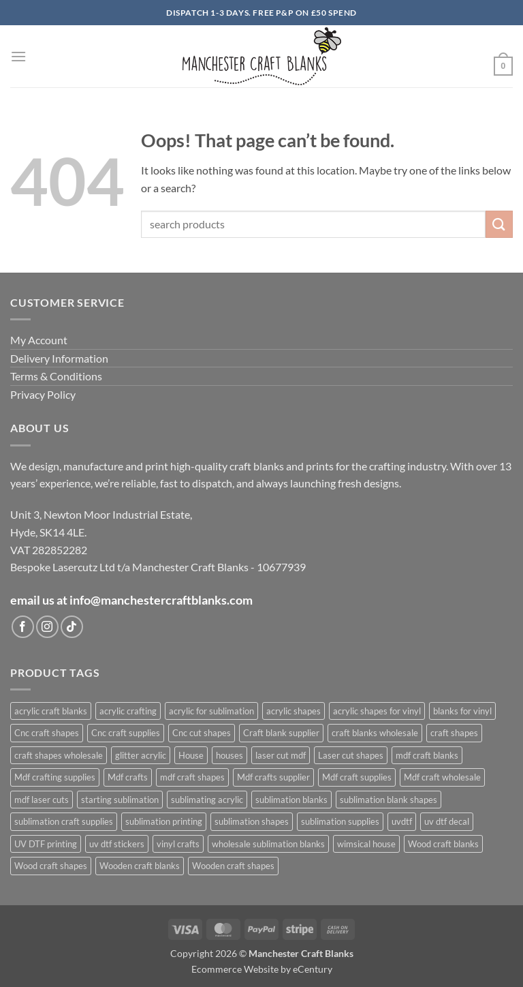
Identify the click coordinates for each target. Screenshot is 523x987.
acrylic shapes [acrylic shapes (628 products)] (293, 710)
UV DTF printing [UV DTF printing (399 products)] (45, 843)
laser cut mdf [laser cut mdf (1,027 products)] (280, 755)
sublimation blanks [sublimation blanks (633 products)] (291, 799)
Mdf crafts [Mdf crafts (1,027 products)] (128, 777)
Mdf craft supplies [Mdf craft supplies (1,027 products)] (357, 777)
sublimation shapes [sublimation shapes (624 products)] (252, 821)
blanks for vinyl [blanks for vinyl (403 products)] (462, 710)
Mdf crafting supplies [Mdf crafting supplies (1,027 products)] (54, 777)
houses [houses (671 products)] (229, 755)
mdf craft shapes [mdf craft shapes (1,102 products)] (192, 777)
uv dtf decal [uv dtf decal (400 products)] (446, 821)
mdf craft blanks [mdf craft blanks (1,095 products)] (427, 755)
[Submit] (499, 224)
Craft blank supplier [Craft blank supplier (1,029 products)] (281, 732)
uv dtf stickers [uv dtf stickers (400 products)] (116, 843)
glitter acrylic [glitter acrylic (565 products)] (140, 755)
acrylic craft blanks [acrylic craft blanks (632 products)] (50, 710)
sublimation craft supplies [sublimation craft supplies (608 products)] (63, 821)
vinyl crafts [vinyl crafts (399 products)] (178, 843)
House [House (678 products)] (191, 755)
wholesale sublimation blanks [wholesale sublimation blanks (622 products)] (268, 843)
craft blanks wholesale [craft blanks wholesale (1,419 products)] (375, 732)
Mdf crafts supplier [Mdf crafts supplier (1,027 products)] (273, 777)
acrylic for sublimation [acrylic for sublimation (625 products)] (211, 710)
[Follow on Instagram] (47, 627)
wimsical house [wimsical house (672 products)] (366, 843)
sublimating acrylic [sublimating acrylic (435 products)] (207, 799)
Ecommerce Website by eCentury (261, 969)
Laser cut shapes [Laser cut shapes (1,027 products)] (350, 755)
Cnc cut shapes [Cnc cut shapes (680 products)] (201, 732)
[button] (18, 56)
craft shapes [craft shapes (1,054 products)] (454, 732)
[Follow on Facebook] (23, 627)
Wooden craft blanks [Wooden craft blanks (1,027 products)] (139, 865)
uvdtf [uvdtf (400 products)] (402, 821)
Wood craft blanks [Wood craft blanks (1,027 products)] (443, 843)
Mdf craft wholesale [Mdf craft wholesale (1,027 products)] (442, 777)
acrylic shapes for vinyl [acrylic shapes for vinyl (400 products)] (377, 710)
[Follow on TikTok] (72, 627)
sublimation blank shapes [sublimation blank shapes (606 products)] (388, 799)
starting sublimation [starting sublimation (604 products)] (120, 799)
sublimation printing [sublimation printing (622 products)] (163, 821)
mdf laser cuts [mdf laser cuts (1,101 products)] (41, 799)
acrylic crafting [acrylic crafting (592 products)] (128, 710)
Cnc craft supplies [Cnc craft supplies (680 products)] (125, 732)
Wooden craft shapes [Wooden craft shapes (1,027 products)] (233, 865)
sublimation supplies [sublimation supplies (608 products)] (340, 821)
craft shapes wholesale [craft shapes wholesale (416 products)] (58, 755)
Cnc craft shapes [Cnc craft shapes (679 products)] (46, 732)
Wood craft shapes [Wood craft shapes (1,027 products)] (50, 865)
